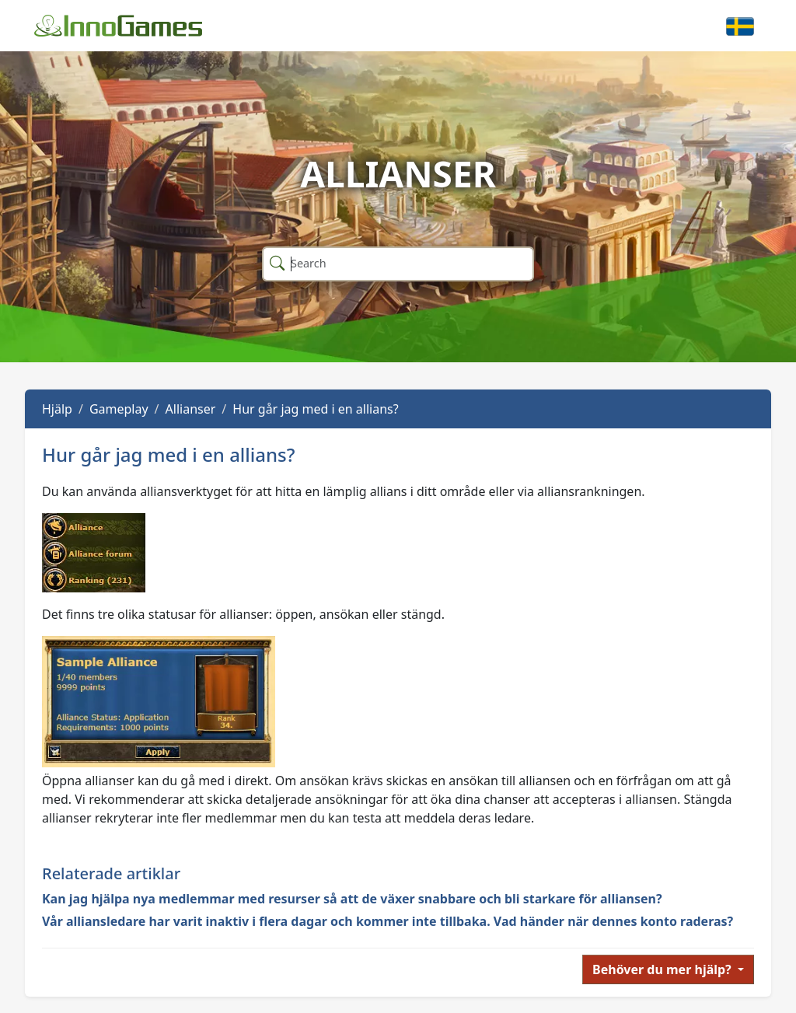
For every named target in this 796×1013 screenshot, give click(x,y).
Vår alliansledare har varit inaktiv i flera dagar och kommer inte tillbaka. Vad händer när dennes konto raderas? (387, 921)
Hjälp (57, 408)
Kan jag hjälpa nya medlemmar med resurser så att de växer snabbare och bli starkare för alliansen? (352, 898)
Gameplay (118, 408)
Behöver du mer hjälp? (663, 969)
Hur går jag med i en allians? (315, 408)
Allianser (191, 408)
